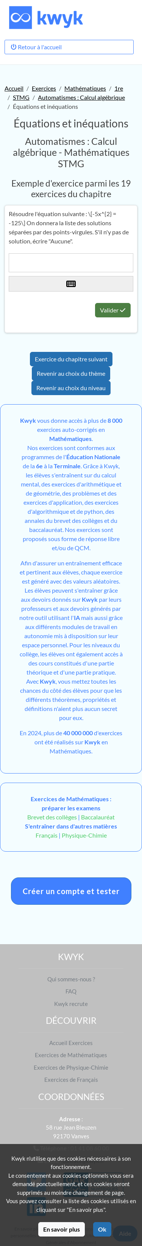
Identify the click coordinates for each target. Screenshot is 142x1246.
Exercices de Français (71, 1079)
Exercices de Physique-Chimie (71, 1067)
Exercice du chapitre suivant (71, 359)
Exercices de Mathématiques (71, 1054)
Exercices (44, 88)
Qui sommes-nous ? (71, 979)
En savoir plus (61, 1229)
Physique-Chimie (84, 835)
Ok (102, 1229)
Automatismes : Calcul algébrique (81, 97)
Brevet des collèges (52, 817)
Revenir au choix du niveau (71, 387)
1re (118, 88)
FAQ (71, 991)
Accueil (14, 88)
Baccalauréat (98, 817)
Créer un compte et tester (71, 891)
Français (47, 835)
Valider (113, 310)
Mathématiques (85, 88)
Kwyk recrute (71, 1003)
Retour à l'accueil (36, 46)
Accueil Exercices (71, 1042)
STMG (21, 97)
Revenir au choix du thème (71, 373)
